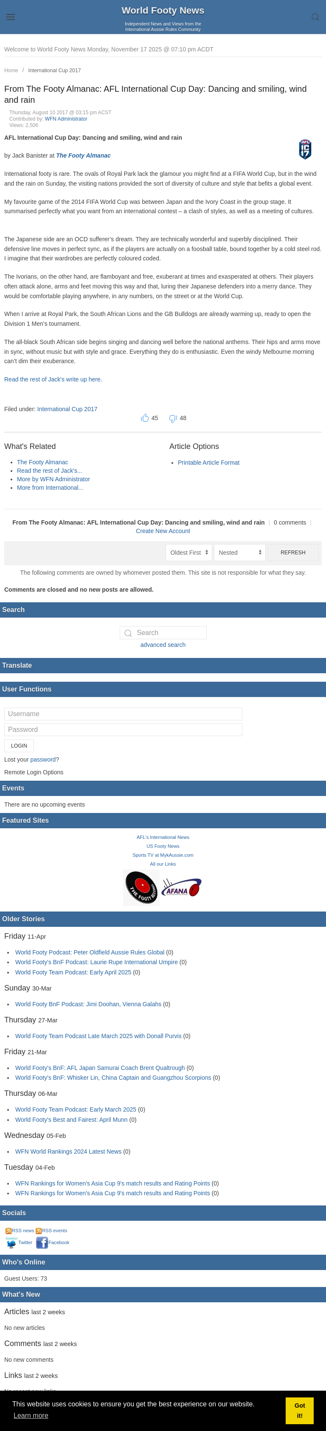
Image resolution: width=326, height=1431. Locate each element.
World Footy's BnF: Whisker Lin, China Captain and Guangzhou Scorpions (113, 1077)
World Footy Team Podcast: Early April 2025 (73, 972)
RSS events (51, 1230)
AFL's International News (163, 837)
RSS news (20, 1230)
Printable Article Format (209, 462)
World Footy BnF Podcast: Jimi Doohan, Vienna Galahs (88, 1004)
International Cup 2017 (54, 70)
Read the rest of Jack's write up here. (53, 379)
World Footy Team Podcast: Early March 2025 (75, 1109)
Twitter (19, 1242)
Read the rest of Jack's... (49, 470)
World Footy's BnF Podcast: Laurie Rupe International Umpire (96, 962)
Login (19, 746)
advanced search (163, 644)
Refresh (293, 553)
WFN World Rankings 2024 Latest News (68, 1151)
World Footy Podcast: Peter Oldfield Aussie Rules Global (89, 952)
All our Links (163, 864)
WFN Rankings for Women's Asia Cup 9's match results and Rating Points (113, 1183)
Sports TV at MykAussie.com (162, 855)
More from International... (50, 487)
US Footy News (163, 846)
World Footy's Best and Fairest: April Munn (71, 1119)
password (43, 759)
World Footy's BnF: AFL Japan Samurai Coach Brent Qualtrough (100, 1067)
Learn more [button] (31, 1415)
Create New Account (163, 531)
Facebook (52, 1242)
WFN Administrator (66, 119)
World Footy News (163, 10)
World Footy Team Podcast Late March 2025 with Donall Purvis (98, 1036)
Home (11, 70)
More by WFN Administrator (53, 479)
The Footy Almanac (83, 155)
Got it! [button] (300, 1410)
